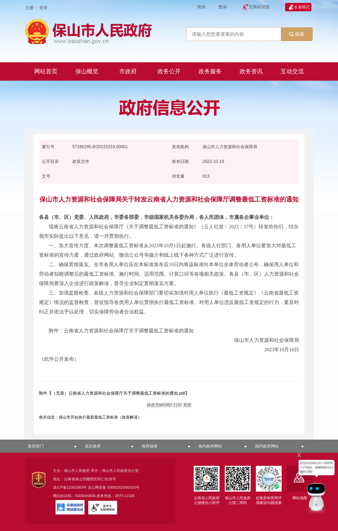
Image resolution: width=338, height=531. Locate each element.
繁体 (222, 7)
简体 (201, 7)
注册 (29, 8)
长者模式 (302, 7)
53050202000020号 (123, 487)
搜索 (296, 34)
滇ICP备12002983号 (70, 487)
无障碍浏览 (259, 7)
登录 (43, 8)
